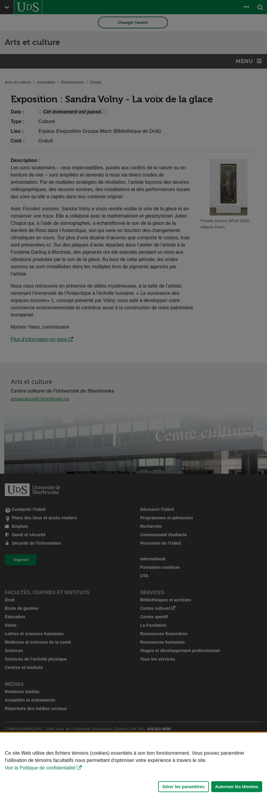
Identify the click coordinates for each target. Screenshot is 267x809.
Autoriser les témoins (236, 786)
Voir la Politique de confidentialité (40, 767)
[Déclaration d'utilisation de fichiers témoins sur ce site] (133, 771)
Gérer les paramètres (183, 786)
